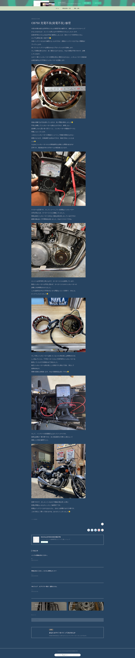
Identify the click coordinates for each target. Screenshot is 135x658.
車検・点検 (76, 8)
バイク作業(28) (34, 519)
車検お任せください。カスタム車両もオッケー (44, 571)
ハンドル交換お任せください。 (39, 555)
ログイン (97, 3)
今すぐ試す (87, 3)
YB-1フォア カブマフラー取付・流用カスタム (44, 586)
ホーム (57, 8)
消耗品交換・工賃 (66, 8)
